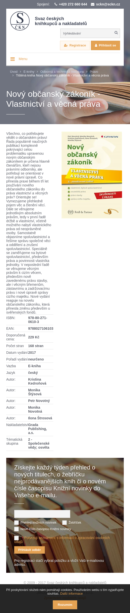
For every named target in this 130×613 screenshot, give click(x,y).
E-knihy (28, 71)
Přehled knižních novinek (38, 522)
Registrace (77, 45)
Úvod (13, 71)
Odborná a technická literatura (62, 71)
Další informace (71, 593)
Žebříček (74, 522)
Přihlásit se (107, 45)
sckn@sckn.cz (108, 4)
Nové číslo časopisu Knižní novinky (45, 529)
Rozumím (65, 605)
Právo (94, 71)
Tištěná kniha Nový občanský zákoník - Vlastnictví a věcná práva (62, 75)
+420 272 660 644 (73, 4)
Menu (23, 59)
